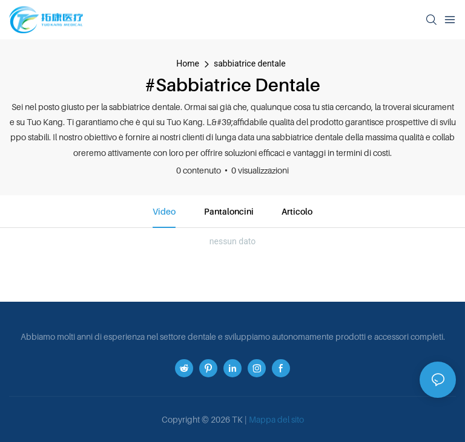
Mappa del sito (276, 419)
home (187, 63)
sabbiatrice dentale (250, 63)
